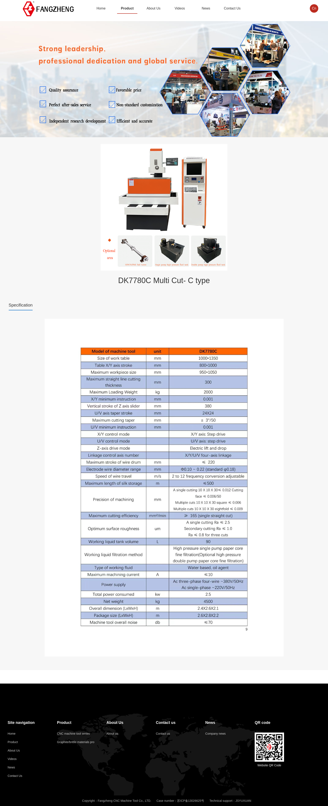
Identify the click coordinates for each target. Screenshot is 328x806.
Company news (215, 733)
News (11, 767)
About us (112, 733)
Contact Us (15, 776)
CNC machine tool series (73, 733)
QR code (262, 723)
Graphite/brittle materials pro (75, 742)
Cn (313, 8)
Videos (12, 759)
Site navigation (21, 723)
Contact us (165, 723)
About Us (14, 750)
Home (11, 733)
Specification (21, 305)
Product (13, 742)
